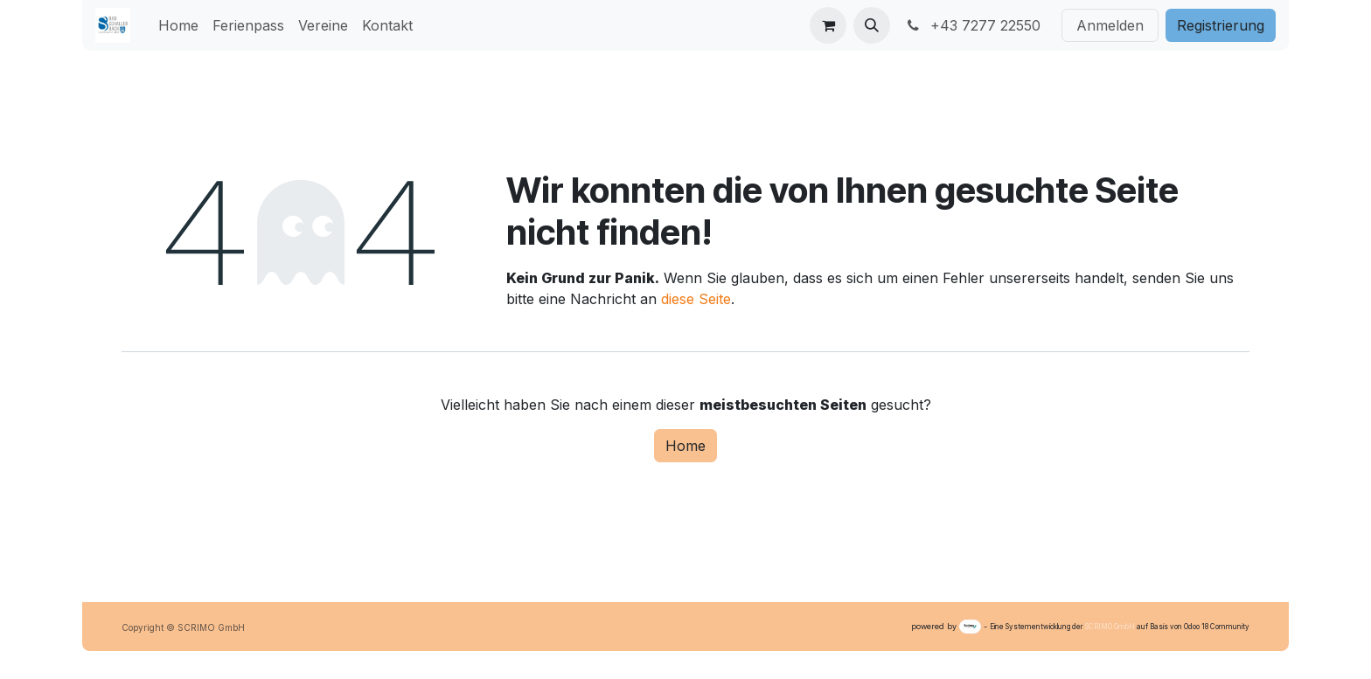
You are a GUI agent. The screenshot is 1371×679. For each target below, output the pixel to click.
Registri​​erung (1220, 25)
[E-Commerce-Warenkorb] (828, 25)
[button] (871, 25)
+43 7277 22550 (972, 25)
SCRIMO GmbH (1110, 626)
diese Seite (696, 299)
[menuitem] (178, 25)
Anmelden (1110, 25)
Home (685, 445)
